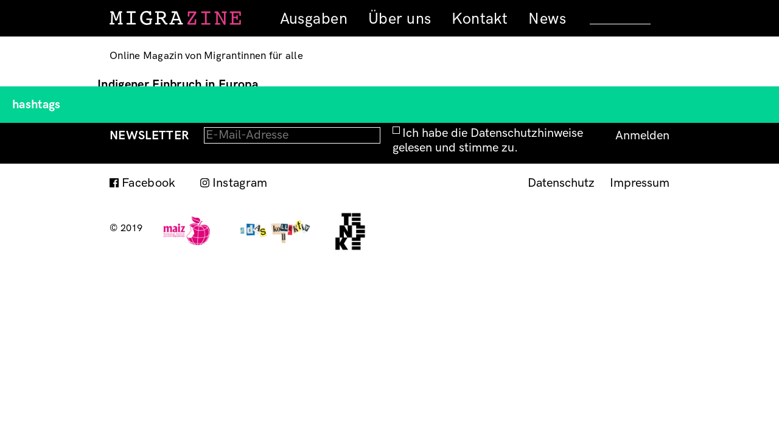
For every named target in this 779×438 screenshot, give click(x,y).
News (547, 19)
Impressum (639, 183)
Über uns (399, 19)
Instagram (240, 183)
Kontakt (480, 19)
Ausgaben (314, 19)
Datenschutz (561, 183)
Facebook (149, 183)
